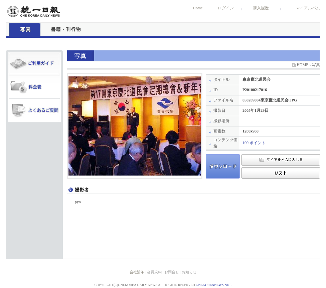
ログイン (226, 8)
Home (197, 8)
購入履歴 (261, 8)
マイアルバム (308, 8)
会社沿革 (137, 272)
